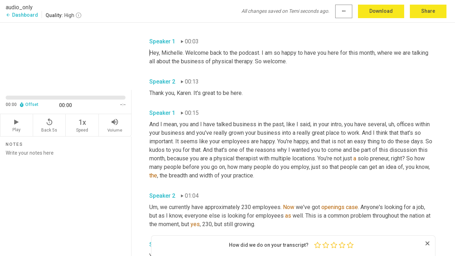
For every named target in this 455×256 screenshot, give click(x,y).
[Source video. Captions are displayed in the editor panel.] (66, 56)
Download (381, 11)
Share (428, 11)
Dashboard (22, 15)
